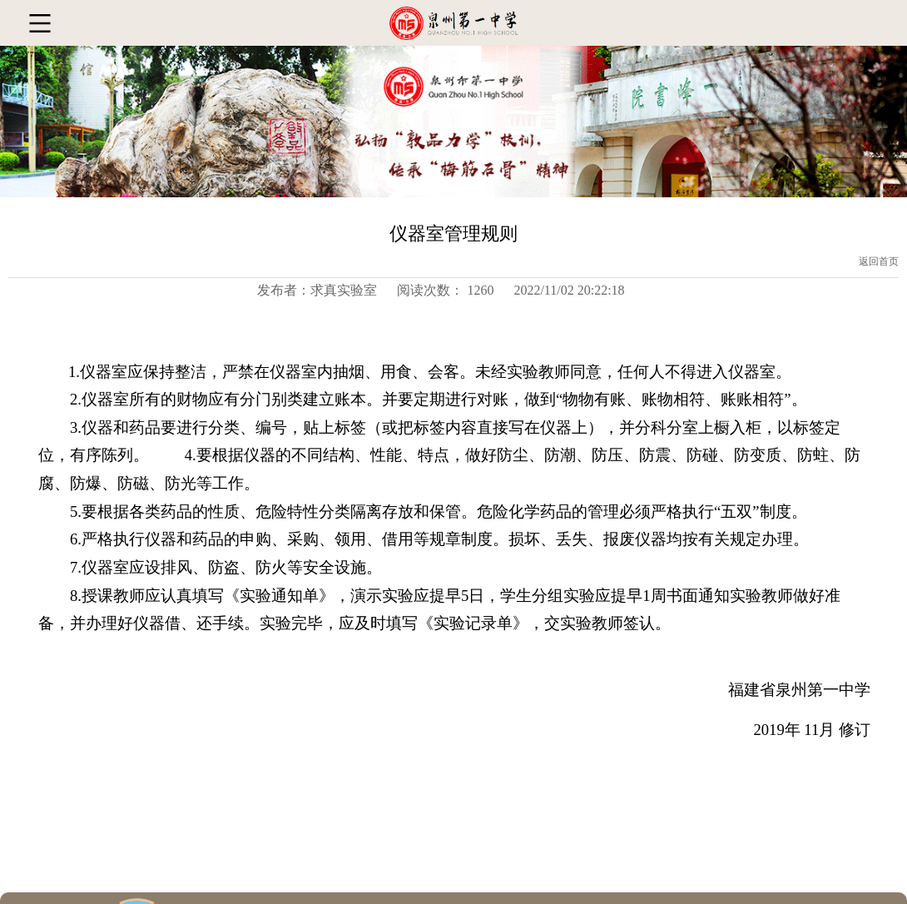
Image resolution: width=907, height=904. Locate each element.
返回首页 (879, 261)
